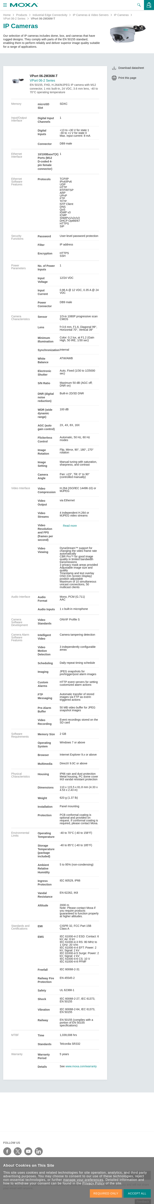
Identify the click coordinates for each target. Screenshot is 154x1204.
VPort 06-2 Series (14, 18)
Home (7, 15)
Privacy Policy (93, 1183)
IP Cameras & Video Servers (90, 15)
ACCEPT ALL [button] (137, 1193)
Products (21, 15)
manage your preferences (83, 1179)
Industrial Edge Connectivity (49, 15)
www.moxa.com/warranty (81, 1066)
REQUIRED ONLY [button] (105, 1193)
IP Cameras (121, 15)
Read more (70, 525)
